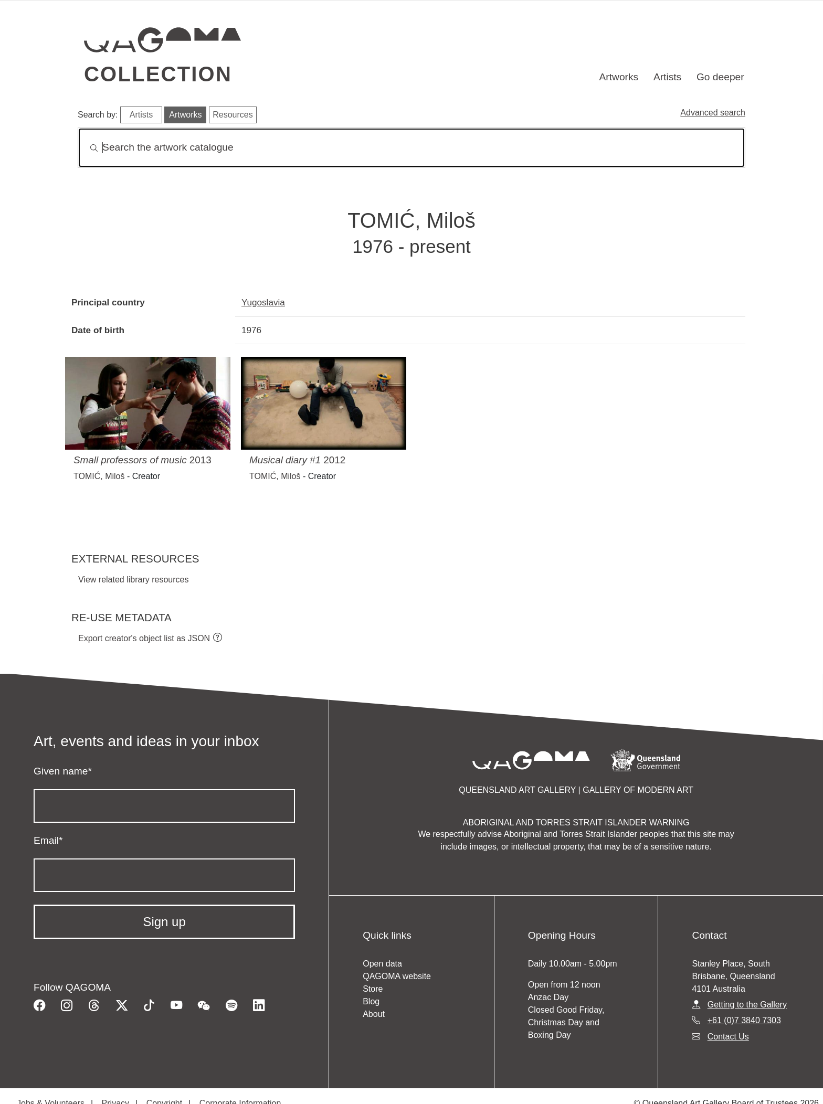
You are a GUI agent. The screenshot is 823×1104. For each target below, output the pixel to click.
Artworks (619, 76)
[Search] (411, 148)
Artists (667, 76)
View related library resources (133, 579)
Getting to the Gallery (747, 1004)
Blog (371, 1001)
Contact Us (728, 1036)
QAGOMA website (397, 976)
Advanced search (712, 112)
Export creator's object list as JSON (144, 638)
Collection (158, 74)
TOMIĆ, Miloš (98, 476)
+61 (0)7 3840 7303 (744, 1020)
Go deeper (720, 76)
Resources (232, 114)
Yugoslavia (263, 302)
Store (373, 988)
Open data (382, 963)
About (374, 1014)
